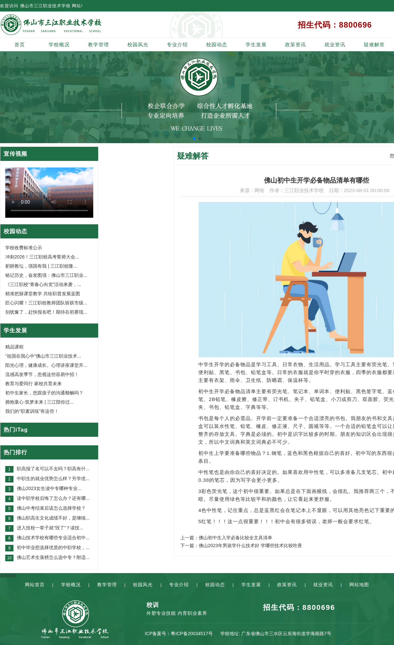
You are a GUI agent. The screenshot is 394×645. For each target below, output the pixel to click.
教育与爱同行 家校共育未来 (33, 383)
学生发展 (256, 44)
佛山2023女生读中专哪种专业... (49, 488)
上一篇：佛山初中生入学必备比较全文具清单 (226, 537)
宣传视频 (15, 154)
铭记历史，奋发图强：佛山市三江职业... (46, 275)
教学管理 (98, 44)
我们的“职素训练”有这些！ (32, 411)
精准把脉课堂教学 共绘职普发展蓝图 (42, 293)
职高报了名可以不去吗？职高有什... (53, 468)
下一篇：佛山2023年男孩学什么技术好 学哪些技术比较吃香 (241, 545)
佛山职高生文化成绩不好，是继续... (53, 518)
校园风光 (137, 44)
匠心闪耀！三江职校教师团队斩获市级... (46, 302)
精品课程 (14, 346)
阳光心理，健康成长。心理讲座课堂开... (46, 365)
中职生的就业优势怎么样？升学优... (53, 478)
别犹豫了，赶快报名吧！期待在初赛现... (46, 312)
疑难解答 (374, 44)
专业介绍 (177, 44)
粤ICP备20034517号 (192, 633)
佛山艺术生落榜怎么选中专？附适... (53, 557)
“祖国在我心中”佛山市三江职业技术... (43, 356)
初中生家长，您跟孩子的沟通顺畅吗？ (44, 392)
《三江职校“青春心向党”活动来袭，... (43, 284)
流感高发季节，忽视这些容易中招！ (42, 374)
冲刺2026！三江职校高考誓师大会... (42, 256)
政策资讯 (295, 44)
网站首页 (35, 584)
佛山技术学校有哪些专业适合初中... (53, 537)
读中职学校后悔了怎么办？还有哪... (53, 498)
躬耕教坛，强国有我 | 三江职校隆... (41, 266)
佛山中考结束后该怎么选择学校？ (51, 508)
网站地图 (359, 584)
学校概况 (59, 44)
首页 (19, 44)
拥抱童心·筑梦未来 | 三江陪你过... (39, 402)
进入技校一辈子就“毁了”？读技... (50, 527)
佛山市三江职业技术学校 (45, 5)
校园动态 (216, 44)
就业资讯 (334, 44)
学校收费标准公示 (23, 247)
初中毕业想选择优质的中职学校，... (53, 547)
